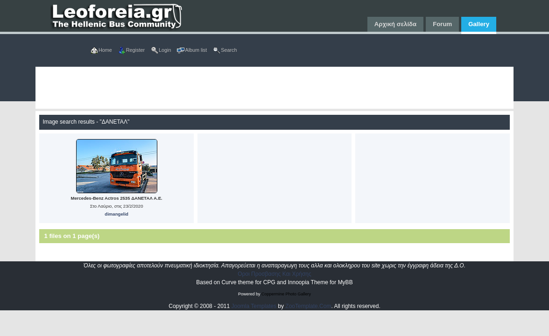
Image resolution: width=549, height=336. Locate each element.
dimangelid (116, 214)
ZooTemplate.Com (308, 306)
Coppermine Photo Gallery (286, 294)
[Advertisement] (274, 88)
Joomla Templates (254, 306)
